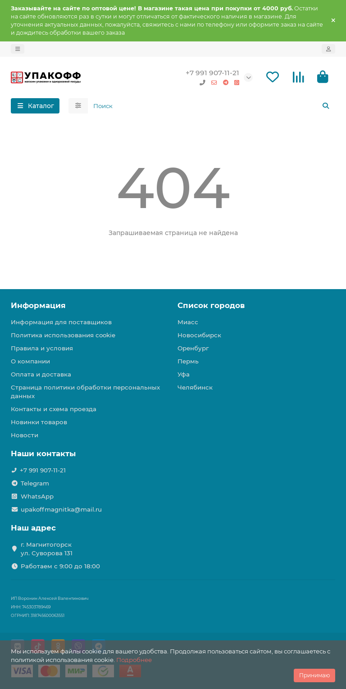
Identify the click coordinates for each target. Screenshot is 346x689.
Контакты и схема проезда (53, 408)
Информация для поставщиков (61, 322)
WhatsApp (37, 496)
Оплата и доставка (41, 374)
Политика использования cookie (63, 335)
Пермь (188, 361)
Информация (38, 305)
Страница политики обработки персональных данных (85, 391)
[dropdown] (17, 49)
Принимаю (314, 675)
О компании (30, 361)
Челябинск (195, 387)
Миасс (188, 322)
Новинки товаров (39, 422)
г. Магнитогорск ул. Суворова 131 (47, 549)
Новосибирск (199, 335)
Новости (24, 435)
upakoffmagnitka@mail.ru (61, 509)
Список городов (211, 305)
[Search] (212, 105)
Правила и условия (42, 348)
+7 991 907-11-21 (212, 72)
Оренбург (193, 348)
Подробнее (134, 659)
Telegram (35, 483)
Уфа (184, 374)
